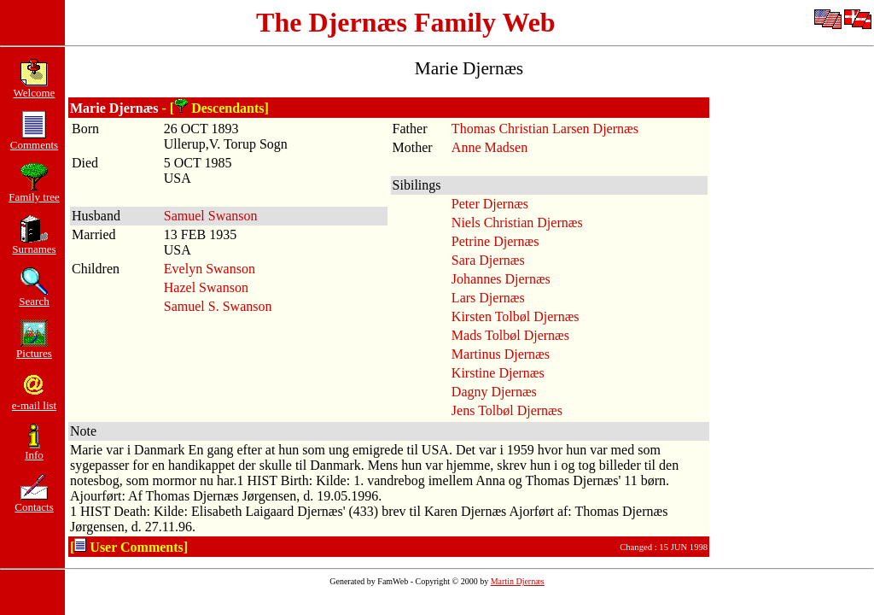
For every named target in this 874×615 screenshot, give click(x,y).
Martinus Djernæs (501, 354)
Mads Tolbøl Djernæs (510, 335)
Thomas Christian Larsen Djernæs (545, 128)
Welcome (34, 87)
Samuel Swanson (211, 215)
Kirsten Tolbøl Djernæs (516, 316)
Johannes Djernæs (501, 279)
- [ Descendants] (215, 108)
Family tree (34, 191)
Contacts (34, 501)
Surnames (33, 243)
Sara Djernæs (488, 260)
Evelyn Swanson (209, 268)
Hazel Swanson (206, 287)
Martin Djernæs (518, 581)
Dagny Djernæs (494, 391)
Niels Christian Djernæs (517, 222)
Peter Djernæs (490, 203)
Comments (34, 139)
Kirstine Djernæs (498, 373)
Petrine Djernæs (495, 241)
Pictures (34, 348)
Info (34, 449)
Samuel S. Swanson (218, 306)
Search (34, 296)
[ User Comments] (129, 547)
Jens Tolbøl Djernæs (507, 410)
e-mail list (34, 400)
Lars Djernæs (488, 297)
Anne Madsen (489, 147)
